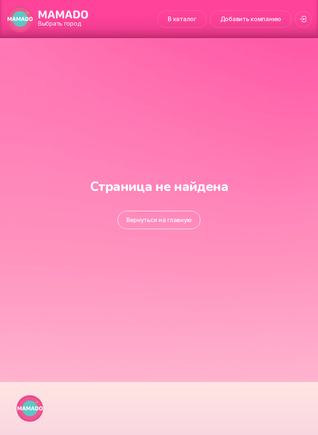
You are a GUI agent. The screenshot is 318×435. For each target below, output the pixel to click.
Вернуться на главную (159, 219)
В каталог (182, 18)
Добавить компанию (250, 18)
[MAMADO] (20, 19)
